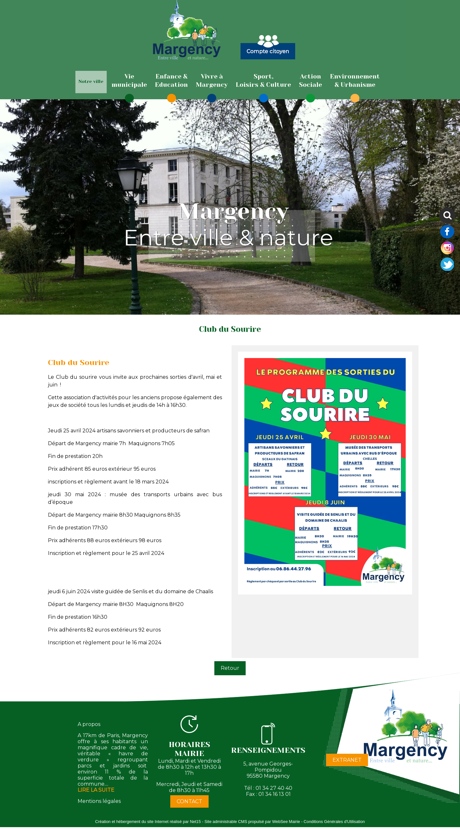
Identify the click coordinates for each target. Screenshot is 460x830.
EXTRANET (347, 760)
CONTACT (189, 801)
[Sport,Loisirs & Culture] (263, 80)
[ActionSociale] (310, 80)
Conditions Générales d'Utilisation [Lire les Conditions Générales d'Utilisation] (334, 821)
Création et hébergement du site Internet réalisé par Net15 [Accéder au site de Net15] (148, 821)
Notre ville (91, 81)
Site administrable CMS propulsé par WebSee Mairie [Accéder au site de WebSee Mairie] (252, 821)
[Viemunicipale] (129, 80)
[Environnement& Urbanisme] (355, 80)
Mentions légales (99, 801)
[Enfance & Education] (171, 80)
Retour (230, 668)
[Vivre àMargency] (212, 80)
